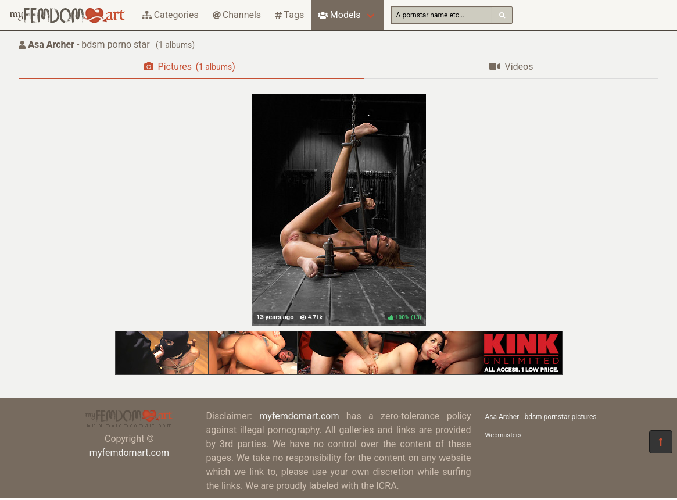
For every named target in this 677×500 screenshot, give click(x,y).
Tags (289, 14)
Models (339, 14)
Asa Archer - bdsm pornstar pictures (541, 417)
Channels (237, 14)
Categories (170, 14)
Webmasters (503, 435)
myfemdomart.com (129, 452)
